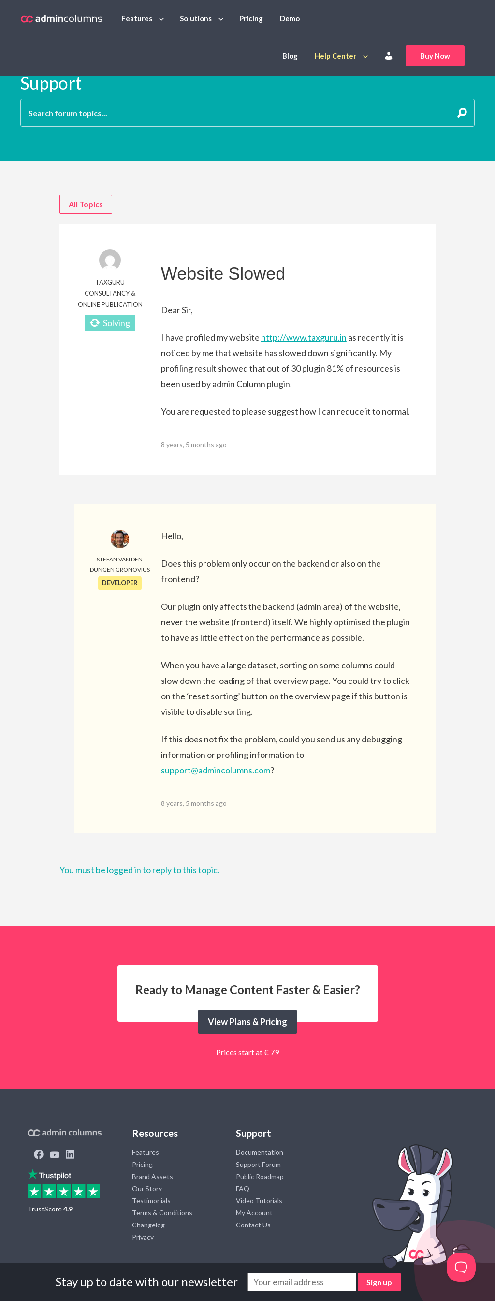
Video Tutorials (259, 1200)
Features (136, 18)
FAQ (242, 1188)
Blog (290, 55)
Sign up (379, 1281)
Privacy (143, 1237)
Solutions (196, 18)
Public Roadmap (260, 1176)
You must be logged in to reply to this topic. (139, 869)
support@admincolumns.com (215, 770)
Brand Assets (152, 1176)
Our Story (147, 1188)
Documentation (259, 1152)
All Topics (86, 204)
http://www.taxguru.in (304, 337)
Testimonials (151, 1200)
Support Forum (258, 1164)
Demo (290, 18)
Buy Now (435, 55)
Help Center (335, 55)
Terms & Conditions (162, 1213)
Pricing (251, 18)
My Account (254, 1213)
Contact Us (253, 1225)
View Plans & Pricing (247, 1021)
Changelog (148, 1225)
